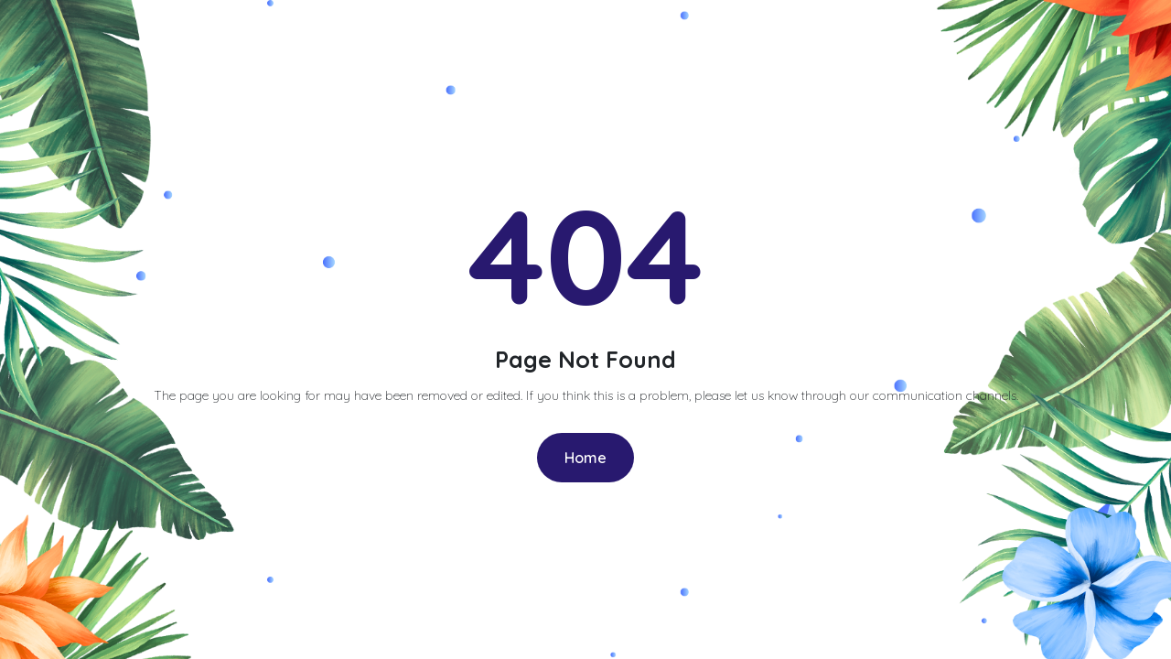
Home (585, 457)
